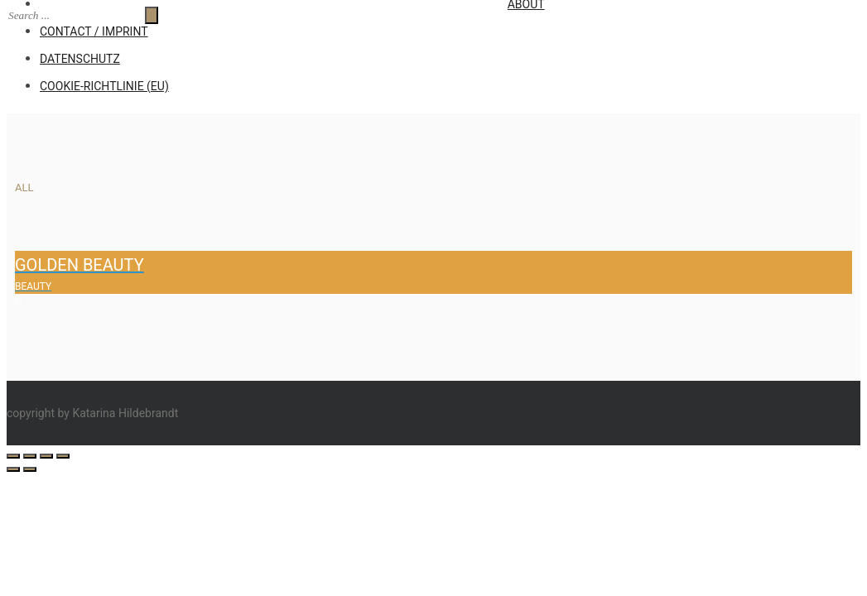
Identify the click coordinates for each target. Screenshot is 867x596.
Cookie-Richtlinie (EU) (104, 86)
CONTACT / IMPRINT (94, 31)
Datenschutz (80, 58)
